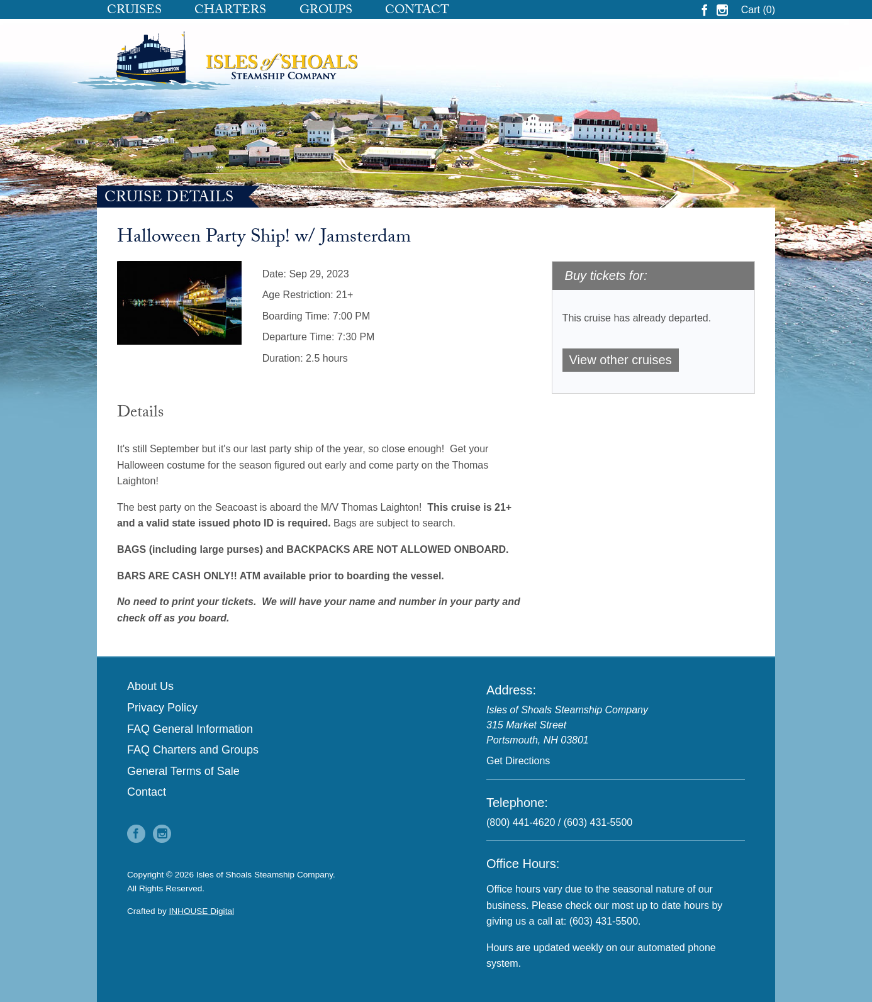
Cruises (134, 11)
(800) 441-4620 (520, 822)
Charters (230, 11)
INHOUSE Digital (202, 911)
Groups (325, 11)
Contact (417, 11)
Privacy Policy (162, 707)
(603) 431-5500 (598, 822)
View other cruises (620, 360)
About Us (150, 686)
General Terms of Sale (183, 771)
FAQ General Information (190, 729)
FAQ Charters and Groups (193, 749)
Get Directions (518, 760)
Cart (758, 9)
